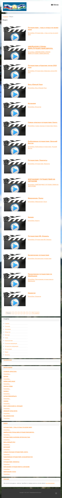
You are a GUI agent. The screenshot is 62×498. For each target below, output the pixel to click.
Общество (7, 332)
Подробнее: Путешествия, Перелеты (39, 163)
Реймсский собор (9, 381)
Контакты (7, 355)
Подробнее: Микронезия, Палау (37, 201)
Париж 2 (6, 391)
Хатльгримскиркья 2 (10, 396)
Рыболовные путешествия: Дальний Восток (18, 457)
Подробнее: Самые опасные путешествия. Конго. (42, 126)
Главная (7, 323)
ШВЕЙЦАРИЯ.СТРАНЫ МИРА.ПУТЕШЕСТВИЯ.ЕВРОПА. (18, 432)
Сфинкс (5, 401)
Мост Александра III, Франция (12, 406)
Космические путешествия (38, 255)
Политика (7, 326)
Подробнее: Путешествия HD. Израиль (39, 239)
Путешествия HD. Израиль (38, 236)
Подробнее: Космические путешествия (39, 258)
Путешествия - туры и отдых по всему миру (17, 427)
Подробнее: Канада (33, 220)
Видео (6, 352)
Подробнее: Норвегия (34, 296)
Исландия (6, 447)
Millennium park (8, 416)
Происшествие (9, 340)
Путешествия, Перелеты (11, 462)
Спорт (6, 337)
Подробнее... (6, 374)
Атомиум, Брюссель (9, 371)
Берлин (5, 376)
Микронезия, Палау (9, 471)
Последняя (35, 313)
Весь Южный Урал (9, 442)
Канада (31, 217)
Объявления (7, 360)
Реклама (6, 479)
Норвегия (31, 293)
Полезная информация (11, 343)
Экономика (8, 329)
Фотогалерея (8, 349)
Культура (7, 335)
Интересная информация (11, 346)
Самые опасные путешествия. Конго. (15, 452)
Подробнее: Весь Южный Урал (37, 88)
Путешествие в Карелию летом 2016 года (16, 437)
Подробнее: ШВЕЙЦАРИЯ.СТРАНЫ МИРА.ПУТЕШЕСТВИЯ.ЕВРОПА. (39, 52)
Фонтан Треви (8, 386)
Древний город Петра (10, 411)
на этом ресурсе (50, 483)
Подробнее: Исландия (34, 107)
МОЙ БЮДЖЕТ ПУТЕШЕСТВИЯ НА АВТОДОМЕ (16, 466)
